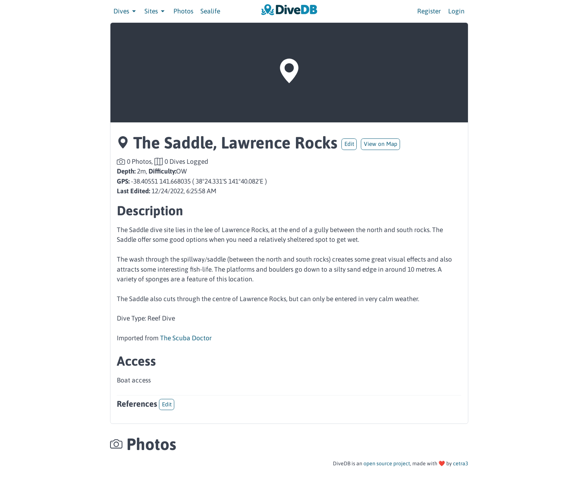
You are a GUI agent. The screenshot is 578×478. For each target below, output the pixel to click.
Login (456, 11)
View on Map (380, 144)
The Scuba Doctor (186, 338)
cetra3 (460, 463)
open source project (386, 463)
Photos (183, 11)
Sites (155, 11)
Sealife (210, 11)
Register (429, 11)
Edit (349, 144)
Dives (125, 11)
